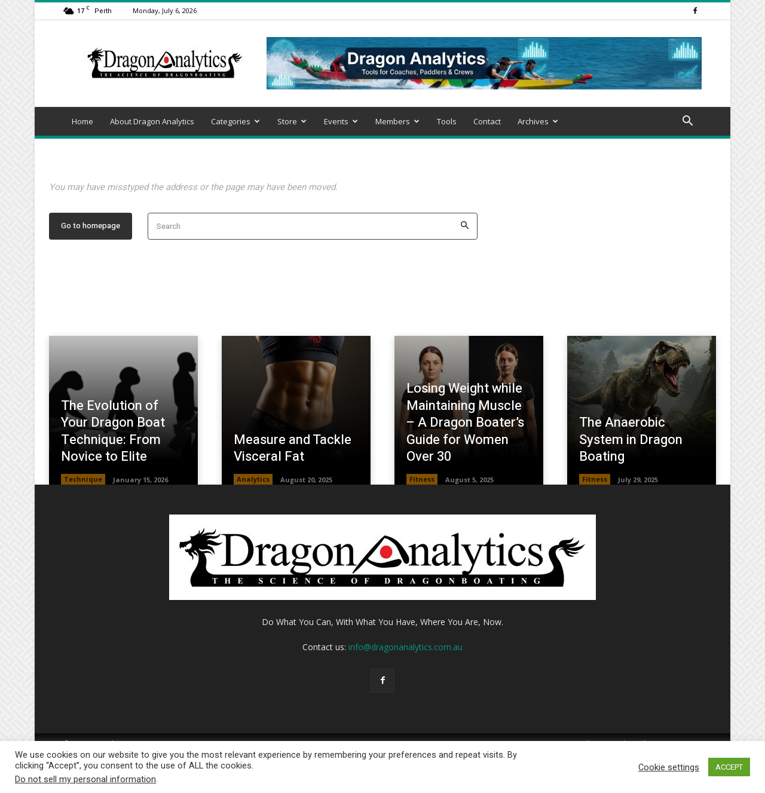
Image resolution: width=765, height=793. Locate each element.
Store (292, 121)
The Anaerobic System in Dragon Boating (631, 477)
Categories (235, 121)
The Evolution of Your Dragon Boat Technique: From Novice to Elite (113, 469)
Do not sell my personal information (85, 779)
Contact (487, 121)
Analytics (253, 517)
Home (82, 121)
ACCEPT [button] (729, 767)
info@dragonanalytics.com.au (405, 685)
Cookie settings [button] (668, 767)
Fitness (421, 517)
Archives (538, 121)
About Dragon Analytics (152, 121)
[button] (687, 122)
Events (341, 121)
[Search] (465, 264)
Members (397, 121)
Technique (83, 517)
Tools (447, 121)
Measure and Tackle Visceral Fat (292, 486)
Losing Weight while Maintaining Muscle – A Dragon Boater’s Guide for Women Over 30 (465, 460)
